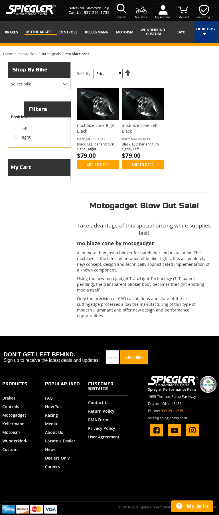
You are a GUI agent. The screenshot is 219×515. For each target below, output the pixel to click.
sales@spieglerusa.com (167, 417)
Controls (10, 406)
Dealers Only (57, 458)
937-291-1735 (97, 12)
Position (19, 123)
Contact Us (99, 402)
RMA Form (98, 419)
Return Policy (101, 411)
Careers (52, 466)
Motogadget (14, 415)
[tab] (39, 84)
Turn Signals (51, 53)
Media (51, 423)
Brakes (8, 398)
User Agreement (103, 437)
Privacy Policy (101, 428)
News (50, 449)
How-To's (53, 406)
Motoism (11, 432)
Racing (51, 415)
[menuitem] (13, 32)
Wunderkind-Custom (15, 445)
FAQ (49, 398)
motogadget (27, 53)
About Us (54, 432)
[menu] (109, 32)
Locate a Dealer (60, 441)
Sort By (83, 73)
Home (8, 53)
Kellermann (13, 423)
